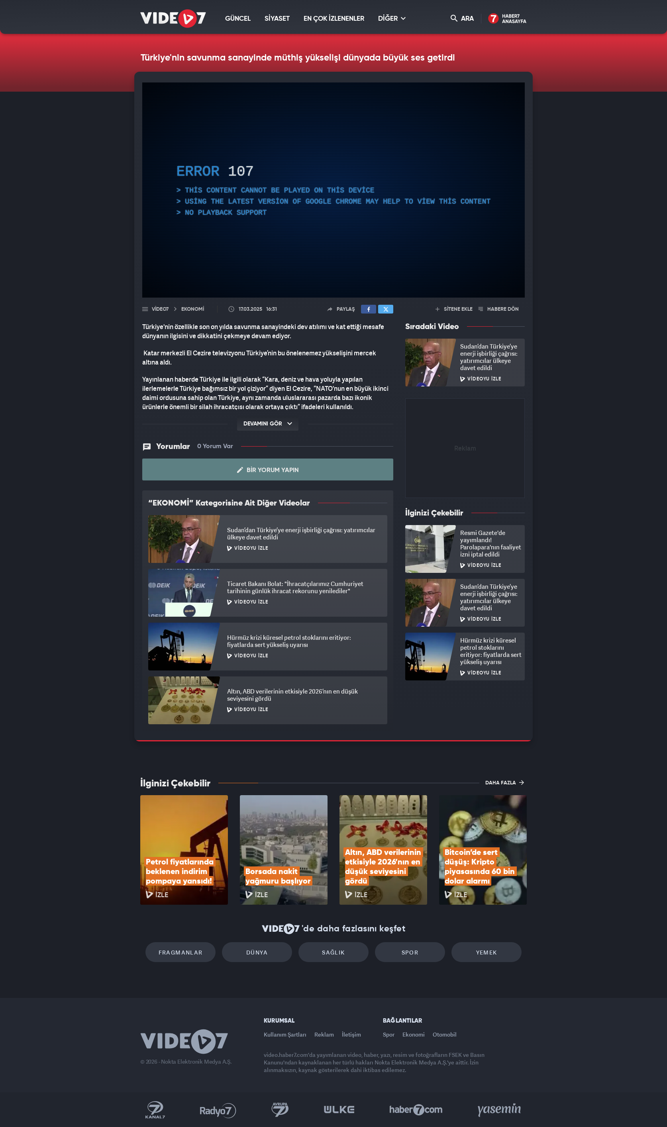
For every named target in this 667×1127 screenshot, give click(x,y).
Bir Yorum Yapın (268, 470)
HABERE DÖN (499, 309)
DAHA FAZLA (504, 782)
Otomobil (445, 1034)
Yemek (486, 952)
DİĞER (392, 18)
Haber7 (416, 1110)
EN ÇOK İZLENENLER (334, 19)
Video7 (160, 309)
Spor (410, 952)
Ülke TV (339, 1110)
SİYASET (277, 19)
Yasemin (500, 1110)
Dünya (257, 952)
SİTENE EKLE (454, 309)
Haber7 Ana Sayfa (507, 19)
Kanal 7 (155, 1110)
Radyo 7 (218, 1110)
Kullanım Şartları (285, 1034)
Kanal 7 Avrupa (280, 1110)
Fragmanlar (181, 952)
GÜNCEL (238, 19)
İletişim (351, 1034)
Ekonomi (413, 1034)
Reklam (324, 1034)
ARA (462, 18)
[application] (333, 190)
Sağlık (333, 952)
